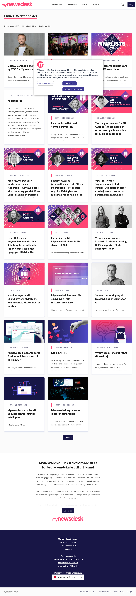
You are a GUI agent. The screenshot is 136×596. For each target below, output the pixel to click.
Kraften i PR (15, 100)
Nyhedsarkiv (57, 4)
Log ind (130, 591)
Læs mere (68, 511)
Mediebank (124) (29, 26)
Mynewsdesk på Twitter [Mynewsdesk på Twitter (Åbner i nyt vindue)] (68, 562)
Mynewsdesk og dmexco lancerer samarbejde (65, 412)
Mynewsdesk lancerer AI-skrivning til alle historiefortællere (66, 299)
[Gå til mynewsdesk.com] (11, 591)
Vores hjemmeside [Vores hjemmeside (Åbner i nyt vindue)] (68, 556)
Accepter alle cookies (73, 89)
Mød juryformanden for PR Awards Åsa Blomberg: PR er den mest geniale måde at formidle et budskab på (111, 128)
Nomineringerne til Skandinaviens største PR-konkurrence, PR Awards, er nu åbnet (24, 301)
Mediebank (72, 4)
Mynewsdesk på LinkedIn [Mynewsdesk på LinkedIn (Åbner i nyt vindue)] (68, 566)
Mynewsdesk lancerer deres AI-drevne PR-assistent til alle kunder (24, 356)
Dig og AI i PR (59, 352)
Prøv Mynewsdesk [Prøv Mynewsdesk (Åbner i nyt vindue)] (86, 591)
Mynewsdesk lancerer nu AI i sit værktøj (111, 354)
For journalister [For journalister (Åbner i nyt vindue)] (104, 591)
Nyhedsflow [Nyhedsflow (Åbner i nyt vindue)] (119, 591)
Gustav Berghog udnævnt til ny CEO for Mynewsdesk (24, 67)
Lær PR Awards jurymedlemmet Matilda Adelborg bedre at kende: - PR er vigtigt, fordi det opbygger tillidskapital (23, 245)
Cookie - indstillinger (45, 83)
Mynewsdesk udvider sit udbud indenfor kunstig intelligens (22, 414)
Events (85, 4)
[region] (68, 77)
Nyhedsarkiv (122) (11, 26)
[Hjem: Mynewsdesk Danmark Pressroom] (17, 4)
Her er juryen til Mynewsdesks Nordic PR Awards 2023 (65, 241)
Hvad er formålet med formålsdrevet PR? (64, 125)
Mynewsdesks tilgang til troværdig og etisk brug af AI (110, 299)
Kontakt (96, 4)
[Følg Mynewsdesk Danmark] (131, 4)
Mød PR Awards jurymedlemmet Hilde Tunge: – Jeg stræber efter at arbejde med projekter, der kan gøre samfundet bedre (110, 189)
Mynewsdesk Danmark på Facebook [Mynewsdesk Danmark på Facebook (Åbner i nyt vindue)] (68, 559)
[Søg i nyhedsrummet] (122, 4)
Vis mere (68, 437)
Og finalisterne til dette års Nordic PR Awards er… (111, 67)
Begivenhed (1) (45, 26)
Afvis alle (69, 84)
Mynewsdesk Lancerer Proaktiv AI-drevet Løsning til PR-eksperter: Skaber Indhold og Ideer (111, 243)
